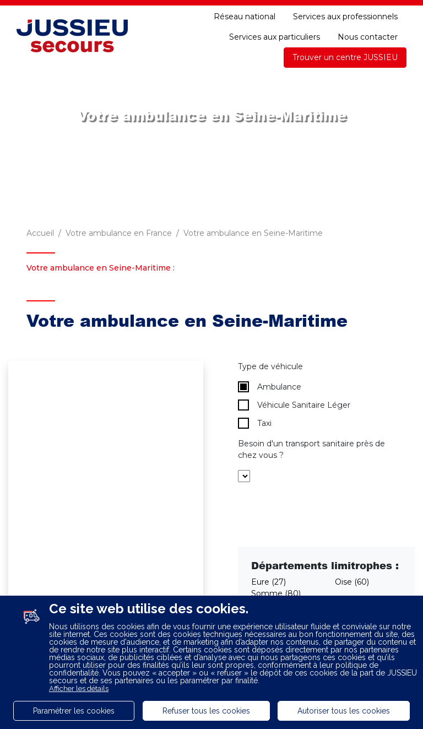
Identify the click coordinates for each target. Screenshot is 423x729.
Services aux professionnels (345, 16)
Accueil (40, 233)
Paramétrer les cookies (74, 710)
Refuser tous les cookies (206, 710)
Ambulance (269, 386)
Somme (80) (276, 593)
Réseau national (244, 16)
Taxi (255, 423)
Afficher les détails (79, 688)
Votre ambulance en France (119, 233)
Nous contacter (368, 37)
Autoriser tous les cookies (343, 710)
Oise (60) (352, 582)
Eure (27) (268, 582)
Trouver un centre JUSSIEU (345, 57)
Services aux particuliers (274, 37)
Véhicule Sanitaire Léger (294, 405)
